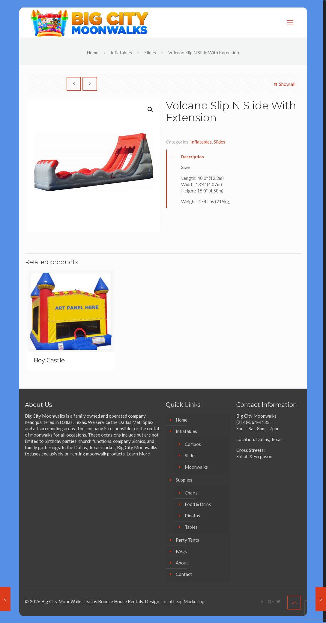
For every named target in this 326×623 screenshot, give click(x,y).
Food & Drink (198, 504)
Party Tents (187, 540)
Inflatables (121, 52)
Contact (184, 574)
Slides (150, 52)
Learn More (138, 453)
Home (92, 52)
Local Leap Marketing (183, 601)
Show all (284, 84)
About (182, 562)
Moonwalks (196, 467)
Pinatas (192, 515)
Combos (193, 444)
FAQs (181, 551)
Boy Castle (49, 360)
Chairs (191, 492)
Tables (191, 527)
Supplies (184, 479)
